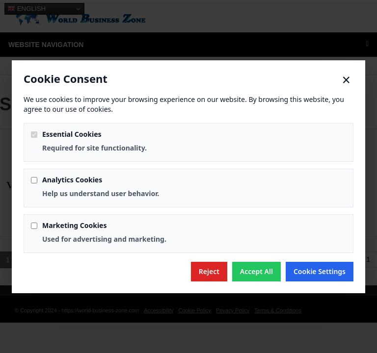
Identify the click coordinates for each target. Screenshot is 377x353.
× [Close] (346, 80)
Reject (209, 271)
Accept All (256, 271)
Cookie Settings (320, 271)
